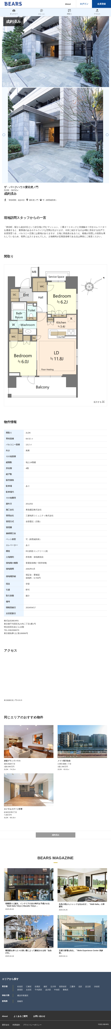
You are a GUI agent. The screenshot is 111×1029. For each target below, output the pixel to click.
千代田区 (38, 990)
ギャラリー (14, 12)
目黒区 (37, 986)
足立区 (88, 986)
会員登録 (101, 4)
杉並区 (20, 986)
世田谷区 (63, 986)
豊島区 (65, 990)
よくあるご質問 (20, 1016)
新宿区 (20, 990)
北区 (80, 986)
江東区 (29, 986)
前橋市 (20, 1001)
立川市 (53, 986)
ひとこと (41, 12)
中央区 (57, 990)
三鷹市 (72, 986)
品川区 (48, 990)
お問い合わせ (39, 1016)
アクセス (97, 12)
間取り (69, 12)
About (68, 4)
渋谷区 (97, 986)
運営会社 (5, 1025)
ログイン (84, 4)
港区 (45, 986)
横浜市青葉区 (22, 995)
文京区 (29, 990)
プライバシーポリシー (32, 1025)
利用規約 (16, 1025)
